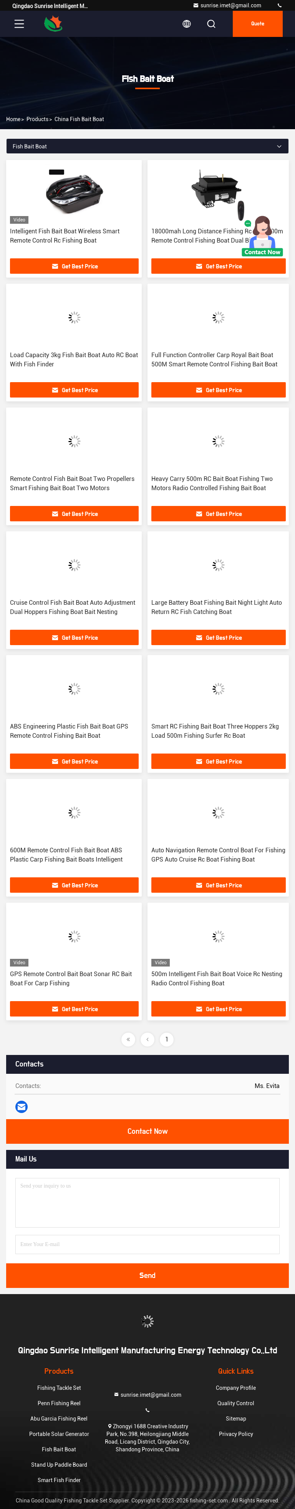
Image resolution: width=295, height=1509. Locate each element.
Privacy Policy (236, 1434)
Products (37, 119)
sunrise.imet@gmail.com (227, 5)
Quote (257, 24)
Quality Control (235, 1403)
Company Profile (236, 1388)
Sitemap (236, 1419)
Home (13, 119)
